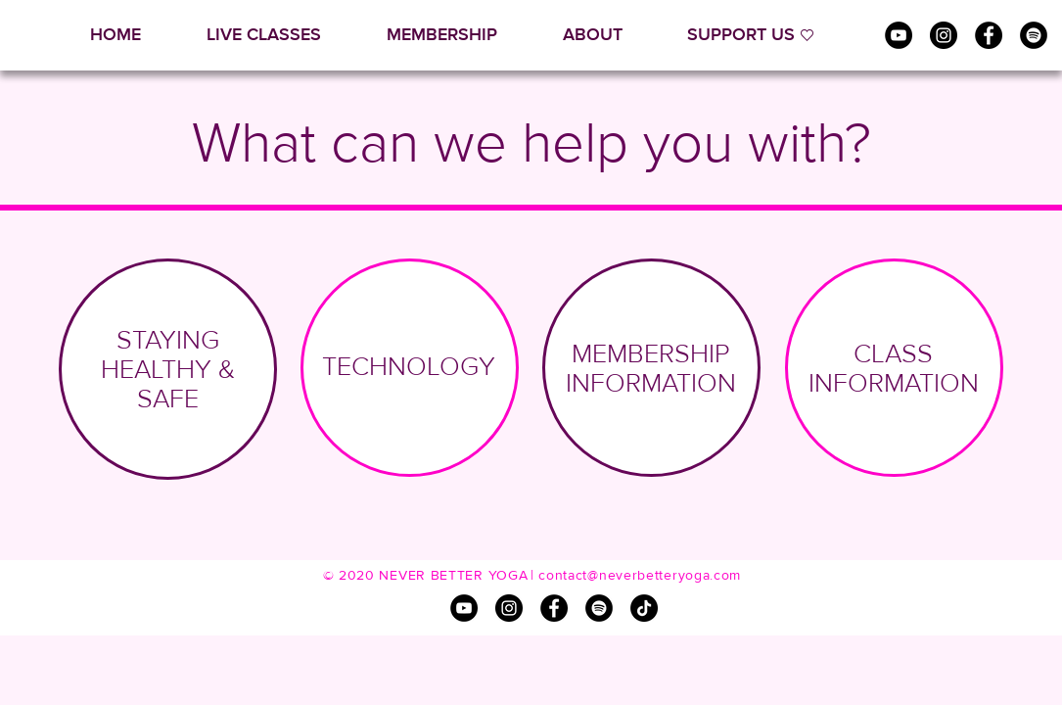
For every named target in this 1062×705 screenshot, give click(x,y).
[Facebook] (988, 35)
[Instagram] (943, 35)
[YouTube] (898, 35)
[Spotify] (1033, 35)
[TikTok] (644, 608)
